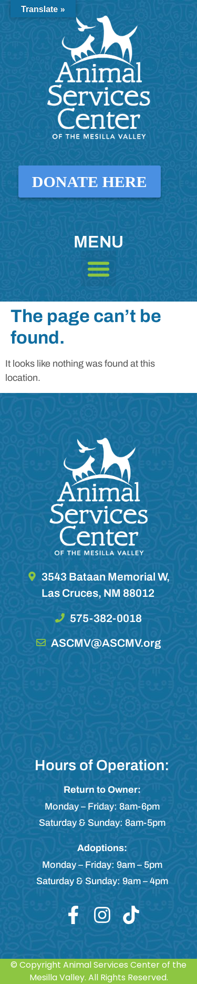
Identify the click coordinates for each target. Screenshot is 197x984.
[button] (99, 268)
